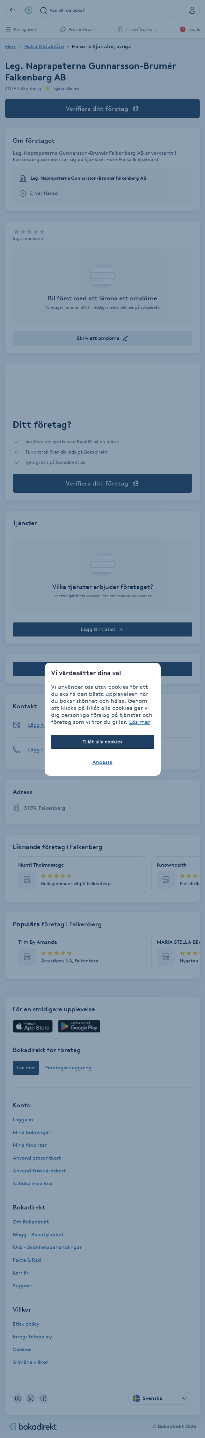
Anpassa (102, 762)
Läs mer (139, 721)
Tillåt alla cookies (102, 742)
